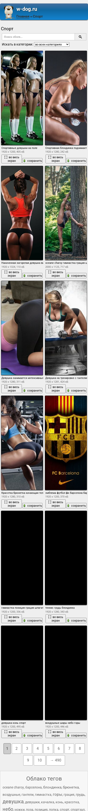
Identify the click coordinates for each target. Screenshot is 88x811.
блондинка (52, 787)
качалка (47, 802)
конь (59, 802)
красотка (72, 802)
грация (69, 794)
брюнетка (71, 787)
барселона (33, 787)
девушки (32, 802)
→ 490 (55, 760)
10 (40, 760)
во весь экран (11, 158)
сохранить (32, 160)
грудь (80, 794)
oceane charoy (13, 787)
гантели (28, 794)
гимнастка (43, 794)
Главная (22, 16)
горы (57, 794)
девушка (13, 801)
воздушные (11, 794)
